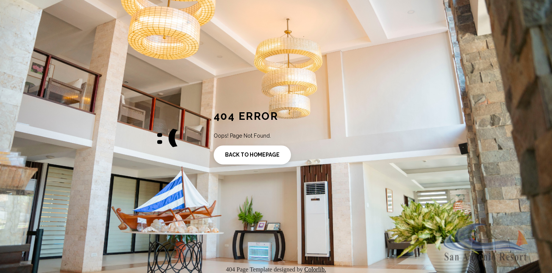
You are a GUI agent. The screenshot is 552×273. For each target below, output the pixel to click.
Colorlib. (315, 269)
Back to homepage (252, 155)
